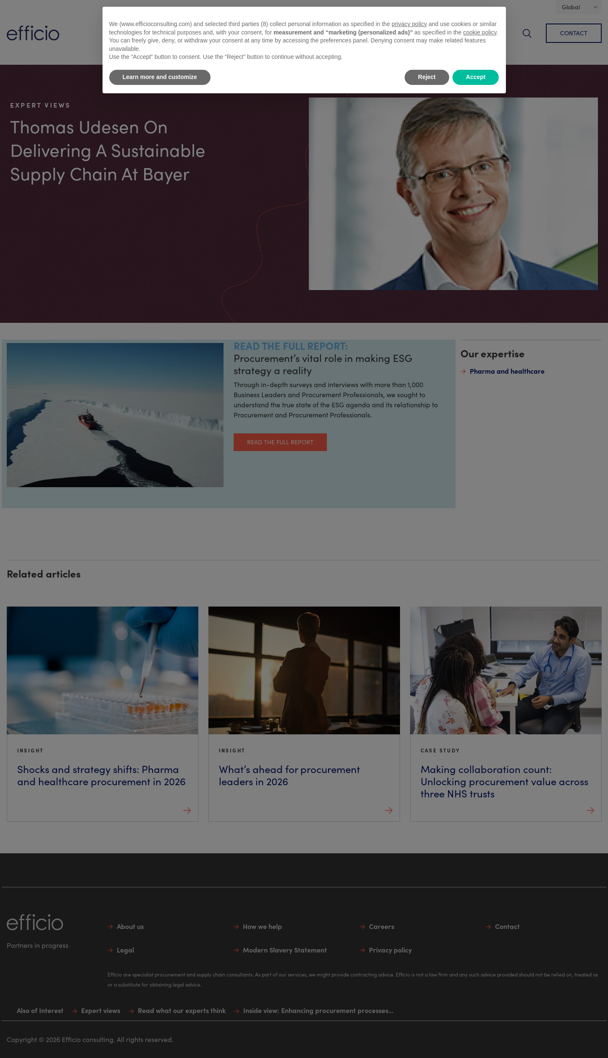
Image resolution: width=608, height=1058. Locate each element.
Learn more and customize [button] (160, 77)
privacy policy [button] (409, 24)
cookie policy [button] (479, 32)
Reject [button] (427, 77)
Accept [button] (476, 77)
